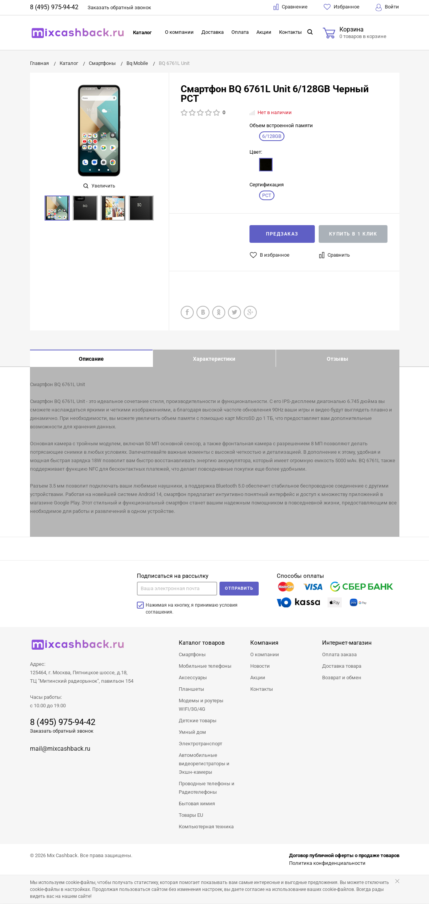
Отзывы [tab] (337, 359)
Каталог (142, 32)
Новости (260, 666)
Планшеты (191, 689)
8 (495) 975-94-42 (54, 7)
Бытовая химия (197, 804)
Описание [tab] (91, 359)
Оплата (240, 32)
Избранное (341, 7)
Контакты (290, 32)
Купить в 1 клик (353, 234)
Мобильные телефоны (205, 666)
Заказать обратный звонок (61, 731)
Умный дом (192, 732)
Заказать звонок (119, 7)
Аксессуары (193, 678)
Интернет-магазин (347, 643)
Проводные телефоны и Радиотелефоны (206, 788)
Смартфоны (192, 655)
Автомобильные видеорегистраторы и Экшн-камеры (204, 764)
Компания (264, 643)
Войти (387, 7)
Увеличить (99, 186)
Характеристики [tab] (214, 359)
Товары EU (191, 815)
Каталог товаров (202, 643)
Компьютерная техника (206, 827)
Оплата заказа (339, 655)
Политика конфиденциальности (327, 863)
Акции (263, 32)
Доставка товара (341, 666)
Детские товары (197, 721)
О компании (179, 32)
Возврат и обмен (341, 678)
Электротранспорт (200, 744)
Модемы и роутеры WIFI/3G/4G (201, 705)
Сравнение (290, 7)
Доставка (212, 32)
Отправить (239, 588)
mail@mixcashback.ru (60, 749)
